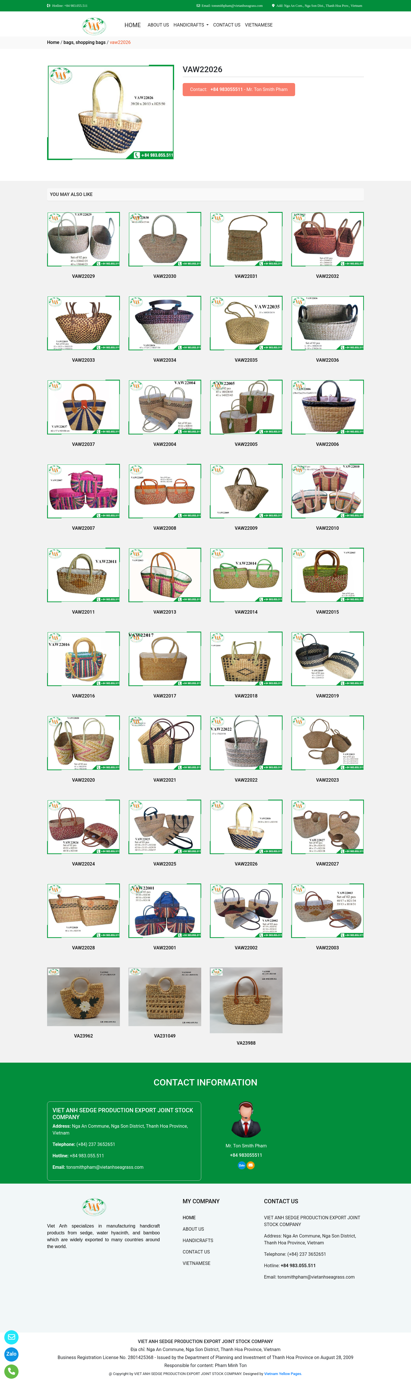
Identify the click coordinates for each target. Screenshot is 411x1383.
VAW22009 (246, 528)
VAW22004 (165, 444)
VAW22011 (83, 612)
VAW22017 (165, 696)
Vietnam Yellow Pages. (283, 1374)
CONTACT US (226, 25)
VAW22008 (165, 528)
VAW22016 (83, 696)
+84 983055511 (227, 89)
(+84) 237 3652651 (95, 1144)
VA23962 (83, 1036)
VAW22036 (327, 360)
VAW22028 (83, 948)
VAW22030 (165, 276)
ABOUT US (158, 25)
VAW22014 (246, 612)
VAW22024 (83, 864)
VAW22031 (246, 276)
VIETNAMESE (259, 25)
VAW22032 (327, 276)
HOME (132, 25)
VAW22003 (327, 948)
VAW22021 (165, 780)
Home (53, 42)
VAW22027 (327, 864)
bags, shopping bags (84, 42)
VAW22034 (165, 360)
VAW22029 (83, 276)
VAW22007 (83, 528)
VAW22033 (83, 360)
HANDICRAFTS (189, 25)
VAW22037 (83, 444)
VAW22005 (246, 444)
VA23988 (246, 1043)
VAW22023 (327, 780)
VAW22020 (83, 780)
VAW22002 (246, 948)
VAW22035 (246, 360)
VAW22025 (165, 864)
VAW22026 (246, 864)
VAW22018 (246, 696)
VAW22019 (327, 696)
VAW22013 (165, 612)
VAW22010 (327, 528)
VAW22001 (165, 948)
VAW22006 (327, 444)
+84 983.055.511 (87, 1155)
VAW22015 (327, 612)
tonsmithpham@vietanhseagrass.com (104, 1167)
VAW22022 (246, 780)
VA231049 (165, 1036)
